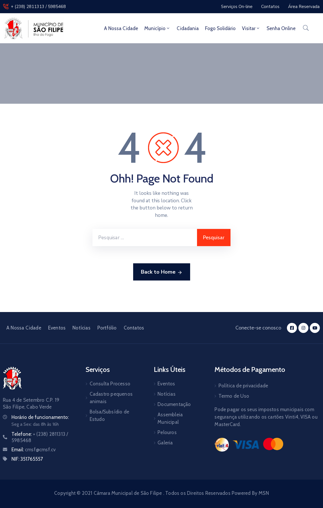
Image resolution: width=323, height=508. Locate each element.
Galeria (165, 443)
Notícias (81, 328)
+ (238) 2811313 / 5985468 (38, 6)
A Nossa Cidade (121, 28)
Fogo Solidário (220, 28)
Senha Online (281, 28)
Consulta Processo (110, 384)
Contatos (134, 328)
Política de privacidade (243, 386)
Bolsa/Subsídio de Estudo (109, 415)
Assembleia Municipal (170, 418)
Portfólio (107, 328)
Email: (33, 449)
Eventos (57, 328)
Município (157, 28)
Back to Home (161, 272)
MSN (264, 493)
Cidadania (188, 28)
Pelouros (167, 432)
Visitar (251, 28)
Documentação (174, 404)
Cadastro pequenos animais (111, 397)
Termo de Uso (233, 396)
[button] (237, 6)
